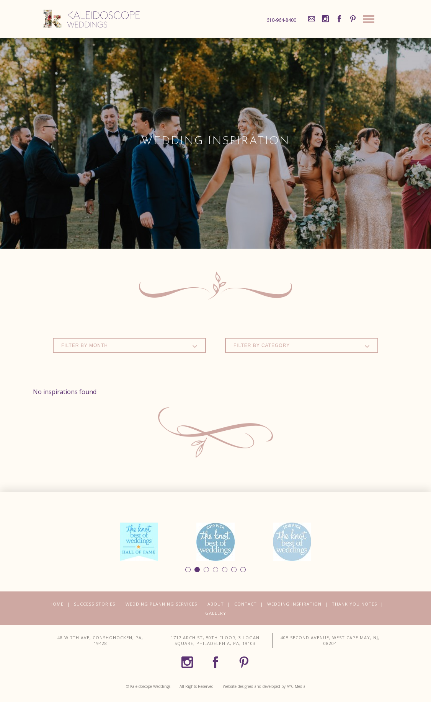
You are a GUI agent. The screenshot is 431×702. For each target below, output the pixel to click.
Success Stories (94, 604)
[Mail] (311, 19)
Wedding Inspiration (294, 604)
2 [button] (197, 569)
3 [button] (206, 569)
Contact (245, 604)
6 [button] (234, 569)
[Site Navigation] (368, 21)
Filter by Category (301, 346)
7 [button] (243, 569)
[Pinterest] (353, 19)
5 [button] (224, 569)
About (215, 604)
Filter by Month (129, 346)
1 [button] (188, 569)
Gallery (215, 613)
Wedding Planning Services (161, 604)
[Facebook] (339, 19)
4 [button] (215, 569)
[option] (139, 541)
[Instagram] (325, 19)
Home (56, 604)
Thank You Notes (354, 604)
